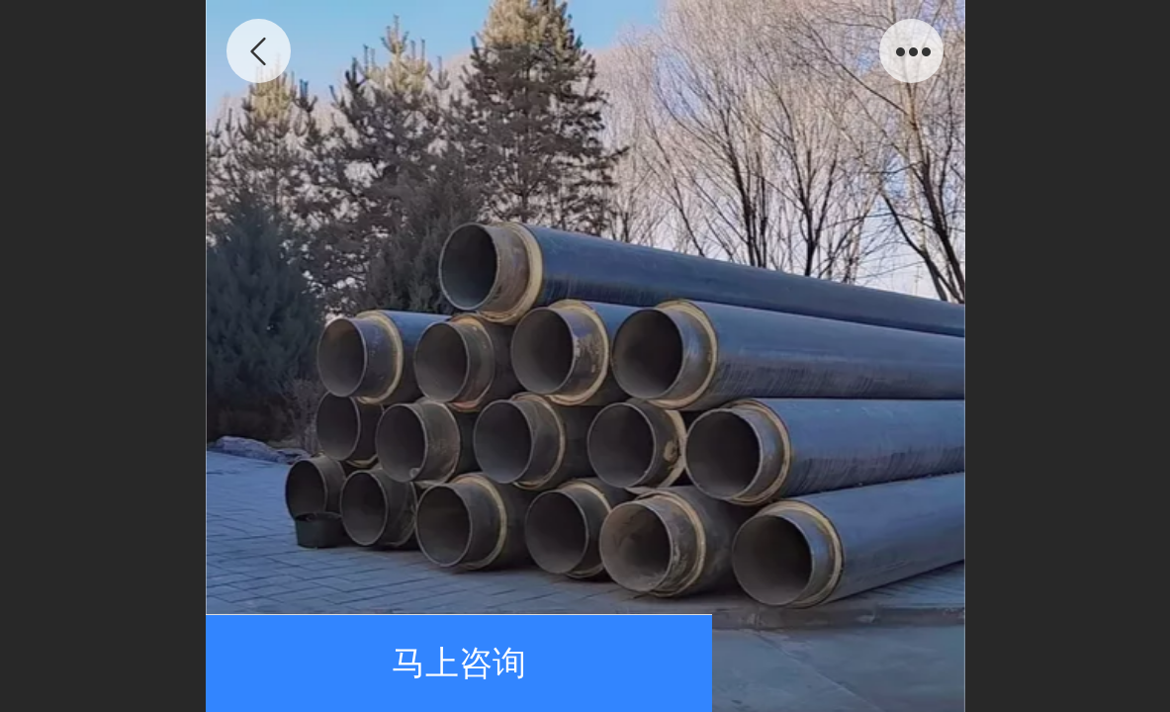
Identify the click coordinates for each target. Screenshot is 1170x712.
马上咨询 (459, 663)
